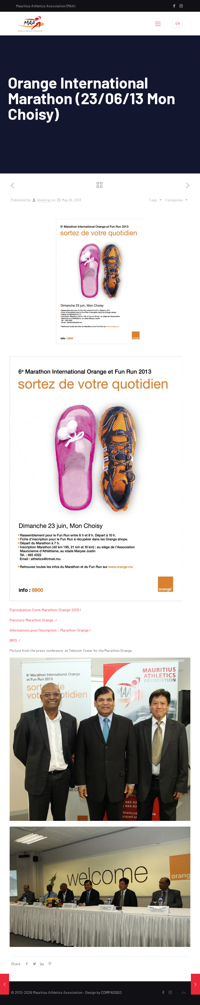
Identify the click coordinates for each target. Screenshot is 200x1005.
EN (178, 23)
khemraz (44, 200)
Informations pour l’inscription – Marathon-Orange (49, 630)
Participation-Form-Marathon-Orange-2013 (44, 610)
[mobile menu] (157, 23)
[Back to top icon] (183, 992)
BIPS (13, 640)
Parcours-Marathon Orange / (33, 620)
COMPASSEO (111, 992)
